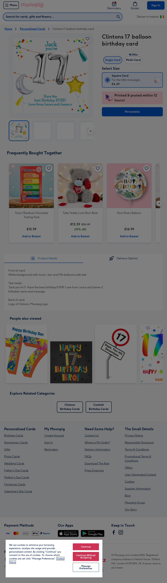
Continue (86, 546)
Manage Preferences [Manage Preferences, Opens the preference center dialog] (85, 567)
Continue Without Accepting (85, 556)
